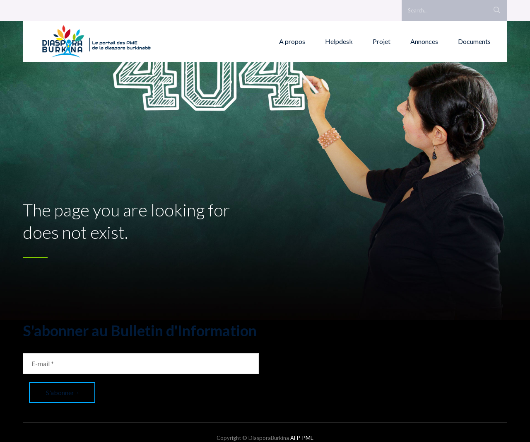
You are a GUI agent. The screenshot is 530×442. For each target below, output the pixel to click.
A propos (292, 41)
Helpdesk (339, 41)
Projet (381, 41)
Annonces (424, 41)
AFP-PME (301, 438)
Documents (474, 41)
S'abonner (62, 392)
